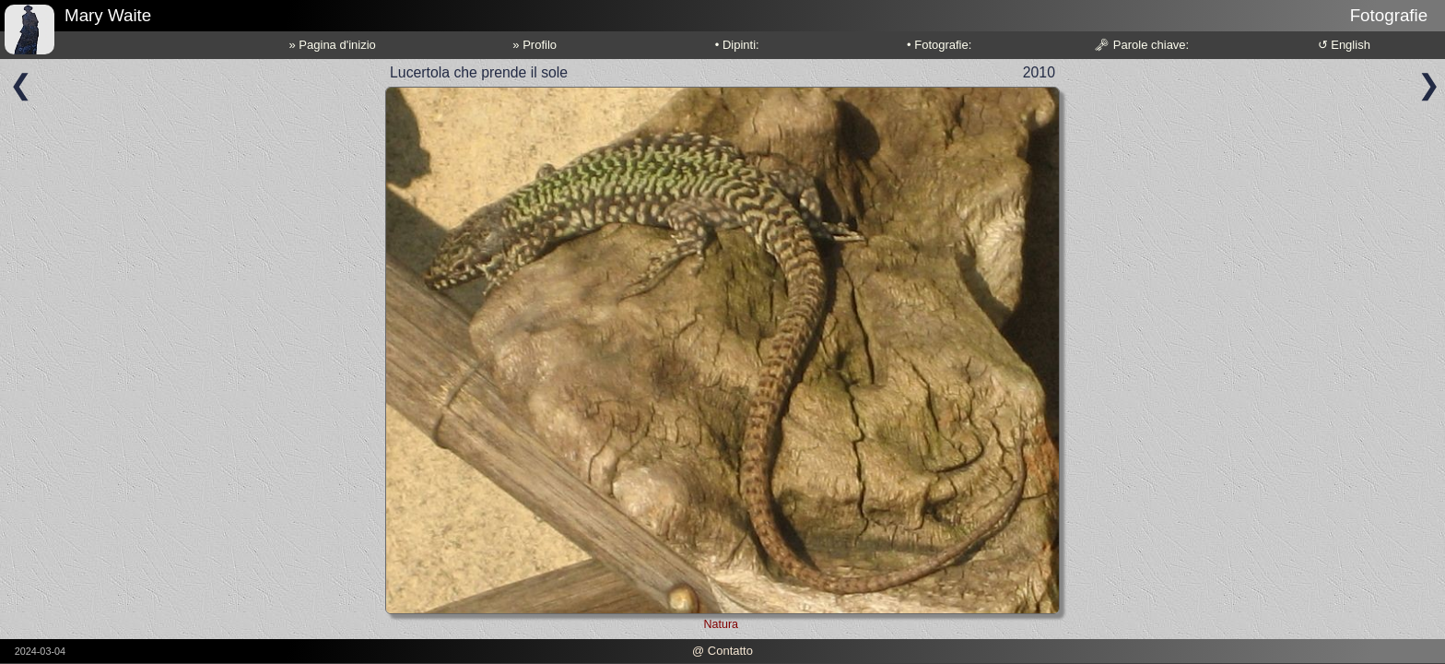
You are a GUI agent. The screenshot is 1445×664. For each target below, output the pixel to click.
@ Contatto (722, 651)
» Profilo (534, 45)
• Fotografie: (939, 45)
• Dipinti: (737, 45)
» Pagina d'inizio (332, 45)
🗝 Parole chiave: (1141, 45)
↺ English (1344, 45)
